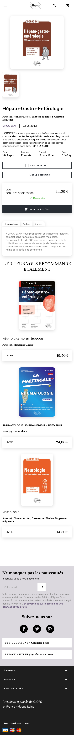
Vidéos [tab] (38, 224)
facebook (24, 629)
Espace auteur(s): (29, 654)
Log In (54, 5)
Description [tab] (11, 224)
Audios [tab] (26, 224)
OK (41, 587)
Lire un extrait (37, 165)
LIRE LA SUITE (40, 146)
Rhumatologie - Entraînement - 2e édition (32, 425)
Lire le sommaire (37, 175)
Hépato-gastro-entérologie (22, 338)
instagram (50, 629)
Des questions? (27, 642)
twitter (37, 629)
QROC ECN (9, 126)
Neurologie (10, 512)
